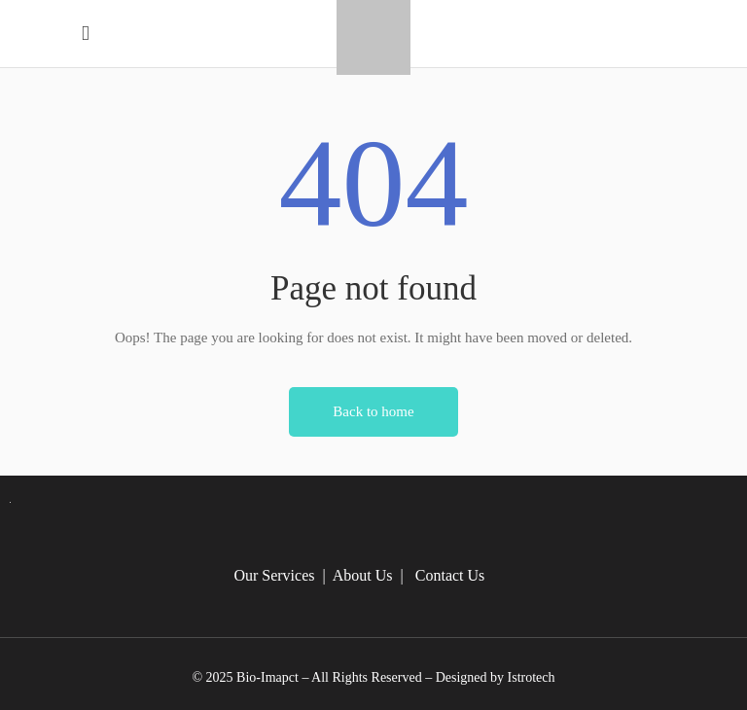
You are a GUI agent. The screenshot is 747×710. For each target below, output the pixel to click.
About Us (363, 575)
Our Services (273, 575)
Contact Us (450, 575)
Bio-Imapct (267, 677)
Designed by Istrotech (495, 677)
